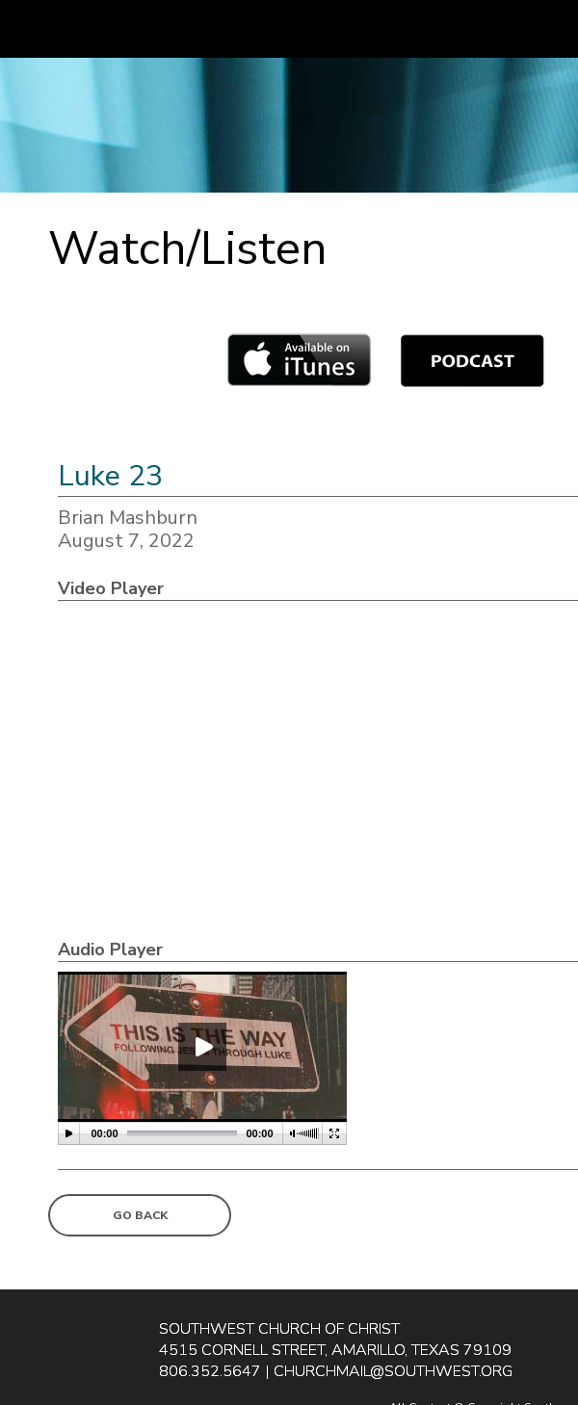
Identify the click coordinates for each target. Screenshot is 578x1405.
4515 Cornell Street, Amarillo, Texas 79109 (335, 1350)
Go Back (140, 1215)
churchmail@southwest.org (393, 1371)
